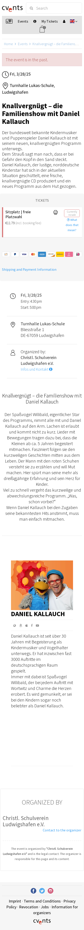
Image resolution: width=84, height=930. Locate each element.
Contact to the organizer (62, 830)
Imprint (15, 901)
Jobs (45, 906)
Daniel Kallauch (38, 613)
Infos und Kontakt (36, 369)
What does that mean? (72, 225)
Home (8, 44)
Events (23, 44)
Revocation (28, 906)
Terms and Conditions (42, 901)
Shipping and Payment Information (29, 269)
